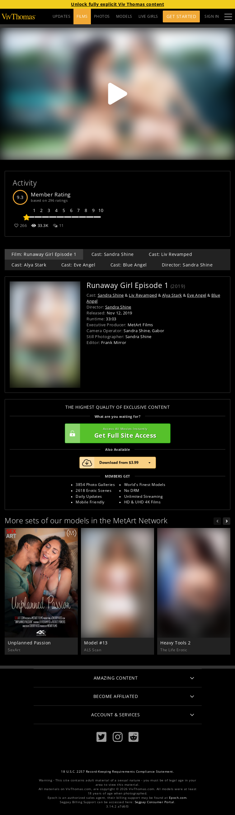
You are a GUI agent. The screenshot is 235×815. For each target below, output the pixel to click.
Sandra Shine (111, 295)
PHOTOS (102, 16)
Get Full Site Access (116, 433)
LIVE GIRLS (148, 16)
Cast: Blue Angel (128, 265)
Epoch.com (178, 798)
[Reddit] (134, 737)
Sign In (211, 16)
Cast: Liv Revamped (170, 254)
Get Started (181, 16)
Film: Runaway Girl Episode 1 (44, 254)
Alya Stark (172, 295)
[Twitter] (101, 737)
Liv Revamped (143, 295)
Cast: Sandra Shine (113, 254)
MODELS (124, 16)
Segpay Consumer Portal (154, 802)
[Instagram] (118, 737)
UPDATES (62, 16)
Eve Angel (196, 295)
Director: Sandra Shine (187, 265)
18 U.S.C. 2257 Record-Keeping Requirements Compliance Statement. (117, 772)
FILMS (82, 16)
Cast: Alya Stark (29, 265)
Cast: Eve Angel (78, 265)
